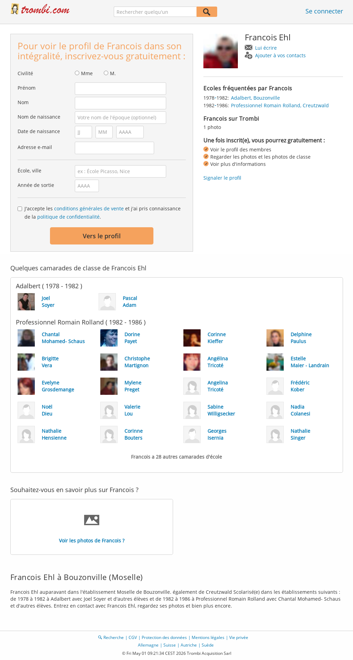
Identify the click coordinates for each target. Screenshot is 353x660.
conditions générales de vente (89, 208)
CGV (133, 637)
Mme (87, 73)
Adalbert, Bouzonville (255, 97)
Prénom (27, 87)
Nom (23, 102)
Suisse (169, 645)
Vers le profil (102, 236)
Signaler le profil (222, 177)
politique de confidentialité (68, 216)
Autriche (189, 645)
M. (113, 73)
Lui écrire (266, 47)
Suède (208, 645)
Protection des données (164, 637)
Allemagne (148, 645)
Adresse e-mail (35, 147)
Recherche (113, 637)
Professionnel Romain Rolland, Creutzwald (280, 105)
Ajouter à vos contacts (280, 55)
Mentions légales (208, 637)
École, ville (29, 170)
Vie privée (238, 637)
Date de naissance (39, 131)
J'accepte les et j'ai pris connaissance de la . (102, 212)
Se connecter (324, 11)
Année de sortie (36, 185)
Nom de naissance (39, 116)
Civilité (25, 73)
